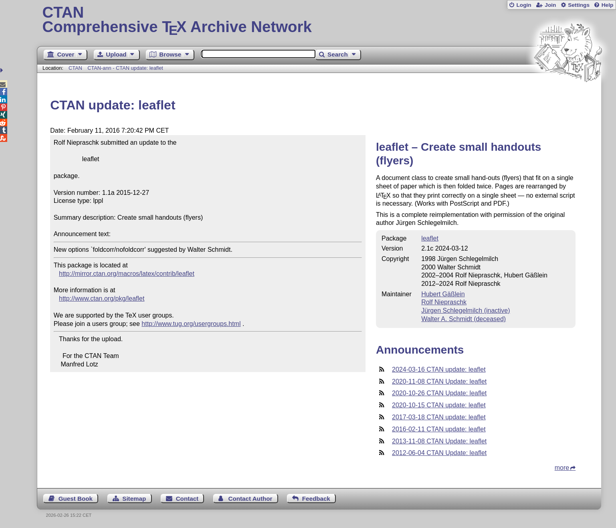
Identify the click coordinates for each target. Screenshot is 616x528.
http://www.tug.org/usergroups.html (190, 323)
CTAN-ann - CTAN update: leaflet (125, 68)
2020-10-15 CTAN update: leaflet (439, 405)
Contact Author (250, 498)
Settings (579, 5)
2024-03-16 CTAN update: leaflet (439, 369)
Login (523, 5)
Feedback (316, 498)
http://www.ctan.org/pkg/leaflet (101, 298)
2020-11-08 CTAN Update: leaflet (439, 381)
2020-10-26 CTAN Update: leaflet (439, 393)
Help (608, 5)
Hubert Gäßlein (443, 294)
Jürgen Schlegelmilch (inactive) (465, 310)
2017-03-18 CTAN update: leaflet (439, 417)
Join (550, 5)
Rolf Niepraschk (444, 302)
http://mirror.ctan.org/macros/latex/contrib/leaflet (126, 273)
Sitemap (134, 498)
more (562, 467)
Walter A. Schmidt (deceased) (463, 319)
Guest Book (76, 498)
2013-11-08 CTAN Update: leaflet (439, 441)
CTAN (75, 68)
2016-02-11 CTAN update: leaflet (439, 429)
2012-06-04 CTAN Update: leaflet (439, 452)
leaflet (429, 238)
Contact (187, 498)
